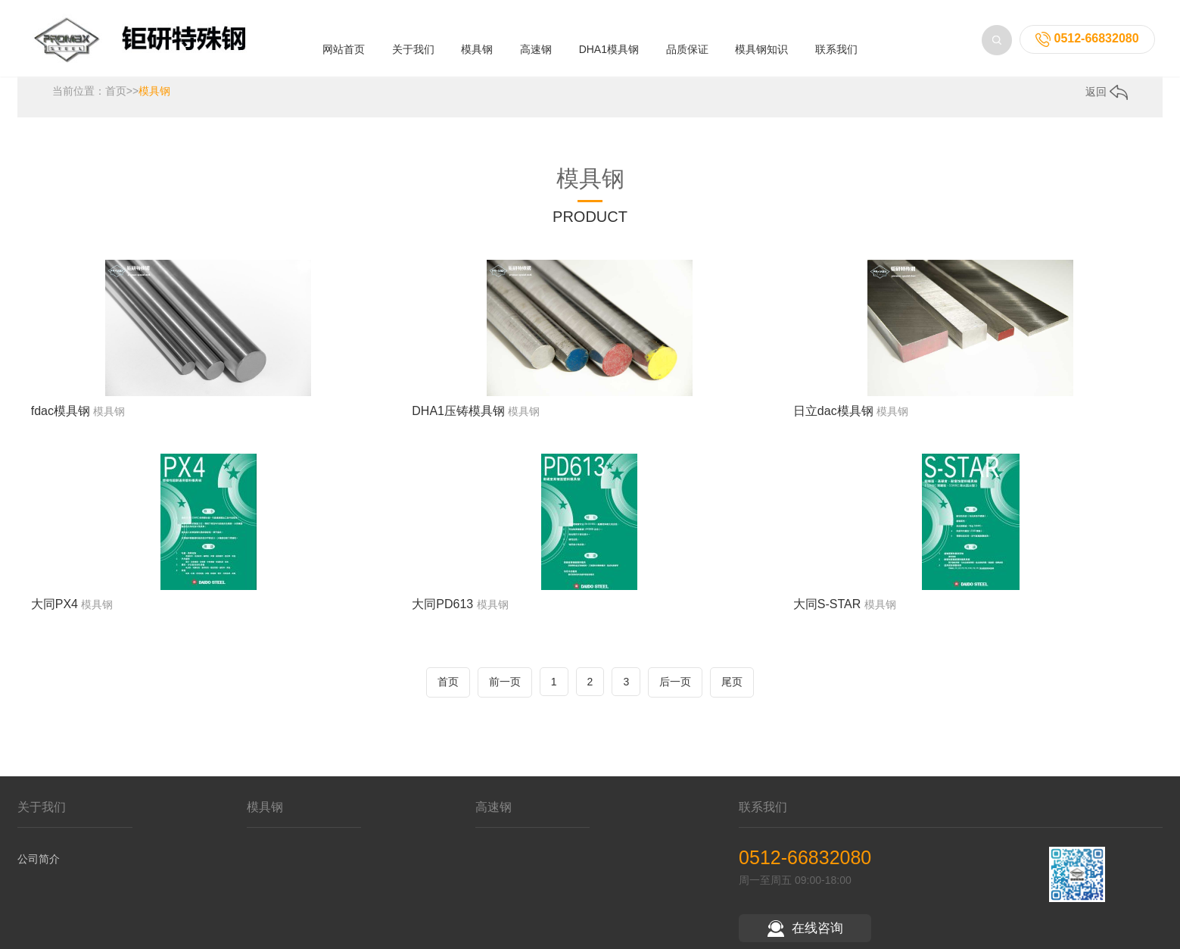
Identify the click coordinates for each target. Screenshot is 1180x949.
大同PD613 (442, 611)
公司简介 (38, 866)
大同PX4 (54, 611)
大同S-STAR (827, 611)
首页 (115, 98)
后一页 (675, 688)
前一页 (505, 688)
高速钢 (536, 47)
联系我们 (836, 47)
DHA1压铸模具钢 (458, 417)
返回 (1106, 98)
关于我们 (413, 47)
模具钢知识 (761, 47)
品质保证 (687, 47)
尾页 (732, 688)
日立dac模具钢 (833, 417)
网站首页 (343, 47)
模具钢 (477, 47)
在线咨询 (805, 935)
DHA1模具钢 (609, 47)
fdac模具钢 (60, 417)
